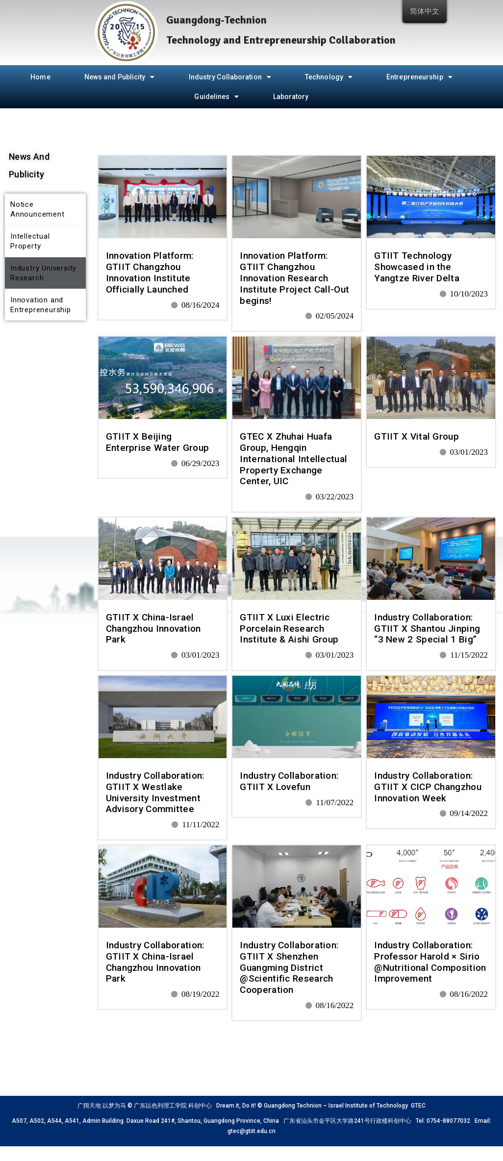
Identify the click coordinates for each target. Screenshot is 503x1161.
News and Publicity (119, 77)
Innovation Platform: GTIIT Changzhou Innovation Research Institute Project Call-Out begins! (294, 278)
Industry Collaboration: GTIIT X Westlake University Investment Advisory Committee (155, 792)
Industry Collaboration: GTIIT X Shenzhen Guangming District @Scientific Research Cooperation (289, 967)
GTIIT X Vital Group (416, 436)
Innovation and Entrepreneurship (40, 305)
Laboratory (291, 96)
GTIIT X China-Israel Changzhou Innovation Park (153, 628)
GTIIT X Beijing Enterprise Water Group (157, 442)
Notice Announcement (37, 209)
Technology (328, 77)
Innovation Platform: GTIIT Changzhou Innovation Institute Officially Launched (150, 272)
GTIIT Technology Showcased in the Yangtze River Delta (416, 267)
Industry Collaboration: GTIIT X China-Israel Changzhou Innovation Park (155, 961)
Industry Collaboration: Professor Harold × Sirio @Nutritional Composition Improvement (430, 961)
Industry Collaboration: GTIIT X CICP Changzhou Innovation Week (427, 787)
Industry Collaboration (230, 77)
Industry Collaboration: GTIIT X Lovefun (289, 781)
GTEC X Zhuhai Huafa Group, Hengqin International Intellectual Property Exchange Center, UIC (293, 459)
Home (40, 77)
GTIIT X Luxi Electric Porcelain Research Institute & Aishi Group (289, 628)
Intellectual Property (30, 241)
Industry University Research (43, 273)
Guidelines (216, 96)
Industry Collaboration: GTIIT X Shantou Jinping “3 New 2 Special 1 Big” (427, 628)
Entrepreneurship (419, 77)
